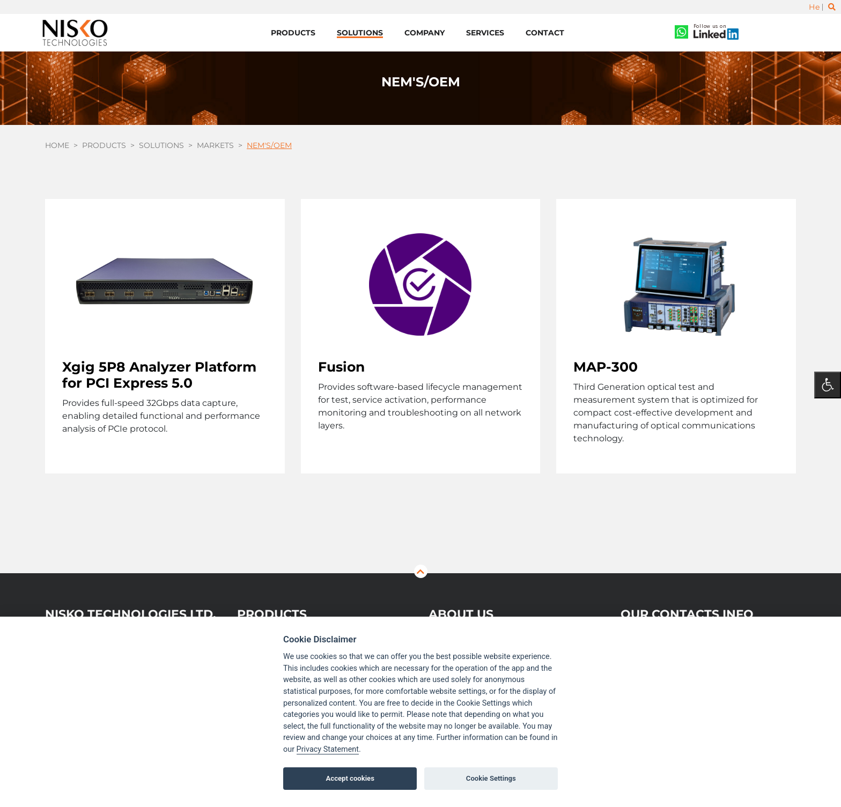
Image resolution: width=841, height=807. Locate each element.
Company (424, 33)
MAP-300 (605, 367)
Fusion (341, 367)
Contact (545, 33)
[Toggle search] (832, 7)
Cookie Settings (491, 778)
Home (57, 145)
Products (293, 33)
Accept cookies (350, 778)
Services (485, 33)
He (814, 7)
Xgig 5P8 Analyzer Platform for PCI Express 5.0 (159, 375)
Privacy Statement (328, 749)
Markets (215, 145)
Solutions (360, 33)
